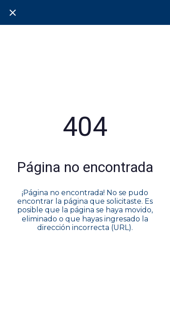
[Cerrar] (12, 12)
